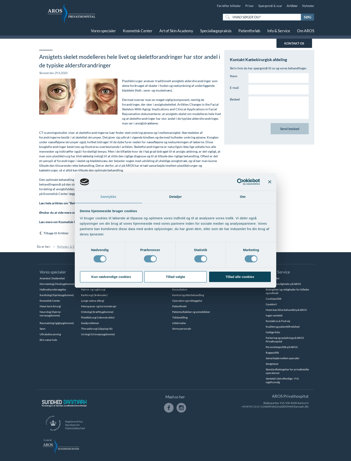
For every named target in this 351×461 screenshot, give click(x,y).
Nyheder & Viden (69, 246)
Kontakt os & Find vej (278, 321)
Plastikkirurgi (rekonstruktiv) (98, 317)
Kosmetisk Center (137, 30)
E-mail (234, 88)
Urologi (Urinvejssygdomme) (98, 334)
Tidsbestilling (180, 317)
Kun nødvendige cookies (111, 277)
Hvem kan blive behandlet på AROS (286, 310)
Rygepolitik (272, 352)
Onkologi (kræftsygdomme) (97, 312)
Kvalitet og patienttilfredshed (283, 326)
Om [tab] (242, 196)
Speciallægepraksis (215, 30)
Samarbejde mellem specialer (283, 358)
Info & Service (278, 30)
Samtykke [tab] (108, 196)
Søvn (42, 328)
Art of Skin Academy (176, 30)
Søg (307, 17)
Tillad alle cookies (239, 277)
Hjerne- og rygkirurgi (93, 289)
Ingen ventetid (274, 315)
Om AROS (305, 30)
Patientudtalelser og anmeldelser (191, 312)
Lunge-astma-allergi (92, 300)
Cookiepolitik (273, 298)
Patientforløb (249, 30)
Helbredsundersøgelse (53, 289)
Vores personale (181, 328)
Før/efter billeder (229, 6)
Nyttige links (273, 332)
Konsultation (179, 289)
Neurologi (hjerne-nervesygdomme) (50, 313)
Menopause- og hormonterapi (98, 306)
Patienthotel (179, 306)
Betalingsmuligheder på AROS (283, 284)
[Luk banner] (269, 181)
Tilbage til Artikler (54, 233)
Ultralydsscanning (50, 334)
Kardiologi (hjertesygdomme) (57, 295)
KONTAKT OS (294, 43)
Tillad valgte (175, 277)
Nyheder (308, 6)
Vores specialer (103, 30)
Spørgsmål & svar (270, 6)
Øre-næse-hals (48, 339)
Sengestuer (272, 363)
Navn (233, 76)
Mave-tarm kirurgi (50, 306)
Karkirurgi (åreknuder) (94, 295)
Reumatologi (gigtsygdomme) (57, 323)
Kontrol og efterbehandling (188, 295)
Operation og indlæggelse (187, 300)
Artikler (292, 6)
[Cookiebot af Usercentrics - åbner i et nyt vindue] (240, 181)
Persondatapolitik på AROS (281, 347)
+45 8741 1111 (250, 406)
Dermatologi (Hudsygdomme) (57, 284)
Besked (235, 99)
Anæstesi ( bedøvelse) (52, 278)
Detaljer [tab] (175, 196)
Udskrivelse (179, 323)
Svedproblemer (90, 323)
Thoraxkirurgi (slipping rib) (97, 328)
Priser (249, 6)
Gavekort (271, 304)
